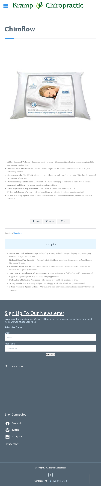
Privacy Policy (11, 444)
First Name (10, 343)
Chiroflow (17, 233)
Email (7, 333)
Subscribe (50, 354)
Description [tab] (50, 244)
